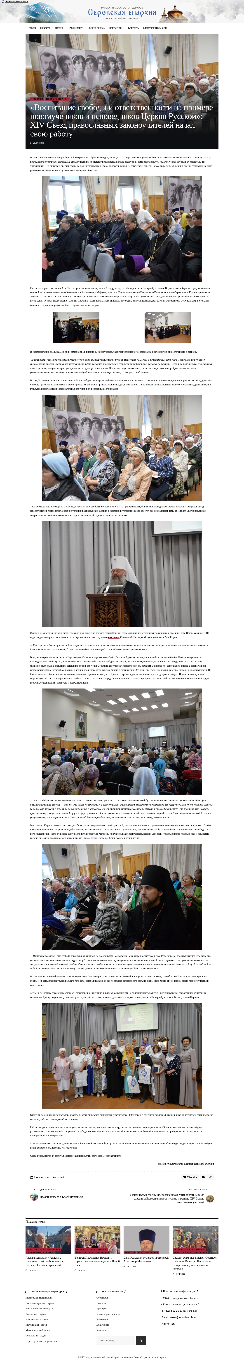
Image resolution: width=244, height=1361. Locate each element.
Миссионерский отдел (38, 1330)
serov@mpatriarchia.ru (183, 1317)
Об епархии (102, 1297)
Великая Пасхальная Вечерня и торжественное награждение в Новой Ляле (97, 1261)
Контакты (101, 1330)
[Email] (203, 1177)
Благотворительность (16, 1)
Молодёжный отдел (36, 1325)
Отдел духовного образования (42, 1341)
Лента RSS (168, 1323)
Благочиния (102, 1319)
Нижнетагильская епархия (40, 1308)
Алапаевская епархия (37, 1319)
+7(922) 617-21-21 (172, 1311)
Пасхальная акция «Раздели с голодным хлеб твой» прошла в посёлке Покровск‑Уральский (45, 1261)
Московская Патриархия (39, 1297)
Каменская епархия (36, 1314)
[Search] (141, 1341)
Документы (102, 1325)
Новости (37, 99)
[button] (210, 1177)
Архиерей (101, 1308)
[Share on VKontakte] (190, 1177)
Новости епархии (50, 1249)
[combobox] (115, 1341)
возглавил (114, 637)
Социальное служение (40, 1252)
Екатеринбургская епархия (40, 1303)
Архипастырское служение (91, 1249)
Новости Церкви (57, 99)
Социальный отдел (36, 1335)
